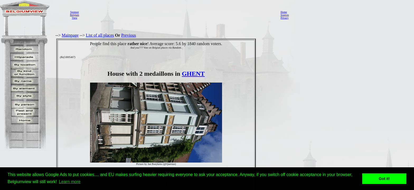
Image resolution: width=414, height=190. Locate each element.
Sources (284, 14)
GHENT (193, 73)
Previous (128, 35)
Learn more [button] (70, 181)
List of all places (100, 35)
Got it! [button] (384, 179)
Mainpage (70, 35)
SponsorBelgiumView (74, 15)
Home (283, 12)
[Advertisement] (178, 15)
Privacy (284, 17)
